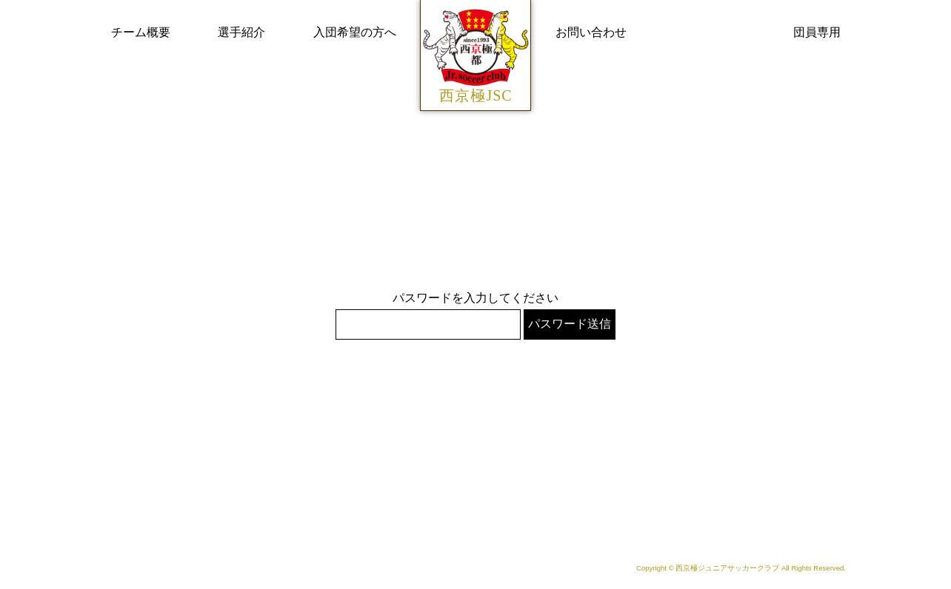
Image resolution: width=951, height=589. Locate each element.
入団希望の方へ (354, 32)
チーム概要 (140, 32)
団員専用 (817, 32)
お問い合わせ (591, 32)
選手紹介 (241, 32)
